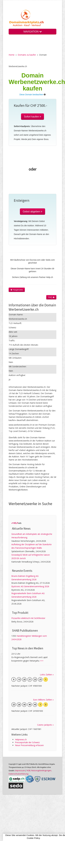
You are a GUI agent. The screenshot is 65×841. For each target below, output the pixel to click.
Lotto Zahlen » (47, 674)
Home (11, 54)
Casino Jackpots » (45, 724)
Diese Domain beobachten (31, 94)
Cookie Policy (33, 838)
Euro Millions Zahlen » (43, 699)
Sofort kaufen (32, 116)
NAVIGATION (32, 31)
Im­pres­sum (20, 770)
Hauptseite (17, 289)
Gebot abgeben (32, 211)
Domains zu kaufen (27, 54)
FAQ (51, 297)
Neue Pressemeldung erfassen (29, 745)
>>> (41, 660)
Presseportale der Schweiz (27, 742)
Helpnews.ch (21, 739)
